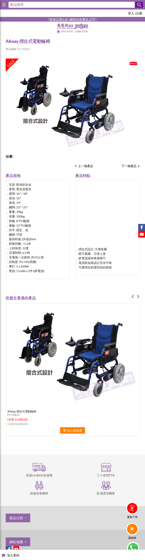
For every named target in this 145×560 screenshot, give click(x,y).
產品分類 (16, 518)
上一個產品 (85, 166)
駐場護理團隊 (106, 493)
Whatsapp (133, 548)
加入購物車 (74, 430)
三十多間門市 (106, 475)
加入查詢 (13, 555)
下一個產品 (129, 166)
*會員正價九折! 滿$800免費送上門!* (72, 19)
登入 (131, 13)
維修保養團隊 (39, 493)
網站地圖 (16, 542)
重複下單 (132, 517)
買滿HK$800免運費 (39, 475)
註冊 (139, 13)
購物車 (132, 537)
